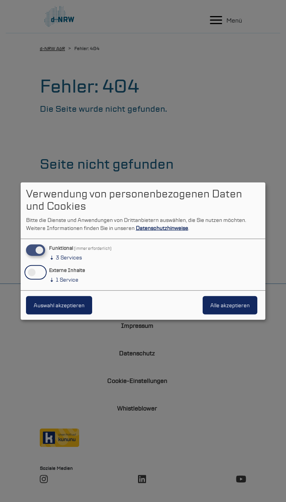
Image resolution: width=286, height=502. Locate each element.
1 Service (63, 279)
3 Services (65, 257)
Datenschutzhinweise (162, 228)
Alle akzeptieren (230, 305)
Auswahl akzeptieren (59, 305)
